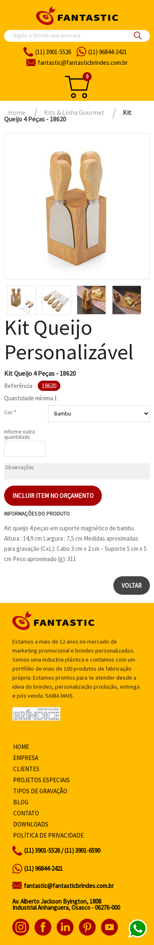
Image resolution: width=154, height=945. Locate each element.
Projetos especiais (41, 780)
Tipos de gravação (40, 791)
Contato (26, 813)
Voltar (132, 585)
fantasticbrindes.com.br (83, 62)
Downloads (30, 824)
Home (21, 747)
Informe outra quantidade (19, 434)
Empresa (25, 758)
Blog (20, 802)
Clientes (26, 769)
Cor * (10, 412)
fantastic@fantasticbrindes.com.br (69, 886)
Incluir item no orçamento (53, 496)
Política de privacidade (48, 835)
